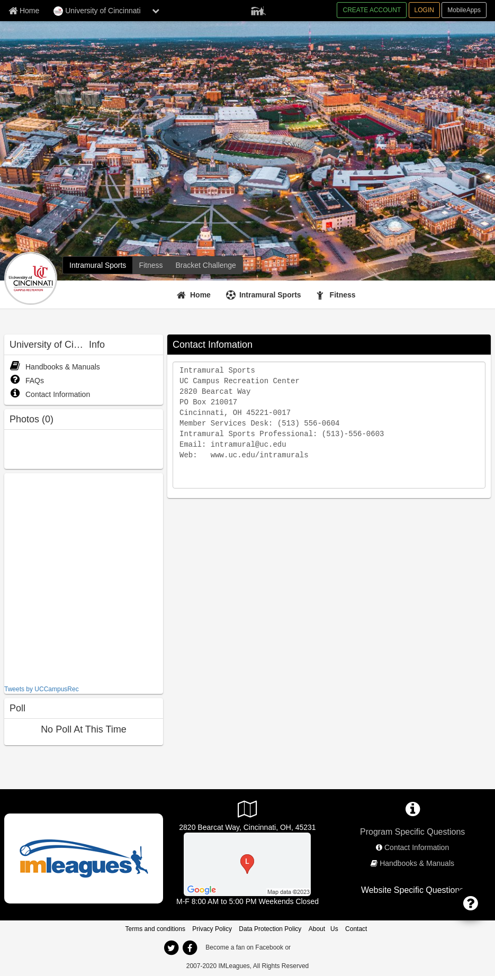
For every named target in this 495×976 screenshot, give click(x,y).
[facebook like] (83, 577)
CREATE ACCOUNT (372, 10)
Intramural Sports (270, 295)
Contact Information (50, 394)
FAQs (27, 380)
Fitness (343, 295)
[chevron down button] (155, 10)
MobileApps (464, 10)
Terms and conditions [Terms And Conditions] (155, 929)
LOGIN (424, 10)
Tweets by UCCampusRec (41, 689)
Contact (356, 929)
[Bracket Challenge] (205, 265)
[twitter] (171, 947)
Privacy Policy (212, 929)
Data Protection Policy (270, 929)
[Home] (195, 295)
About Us (323, 929)
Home (200, 295)
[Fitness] (150, 265)
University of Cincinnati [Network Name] (96, 11)
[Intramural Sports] (97, 265)
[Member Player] (258, 9)
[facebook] (190, 947)
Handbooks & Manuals (55, 367)
